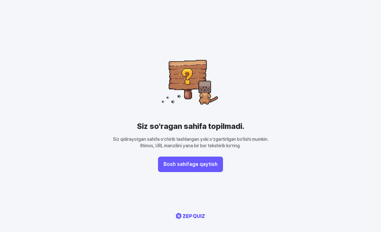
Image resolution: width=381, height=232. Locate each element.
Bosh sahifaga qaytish (190, 164)
